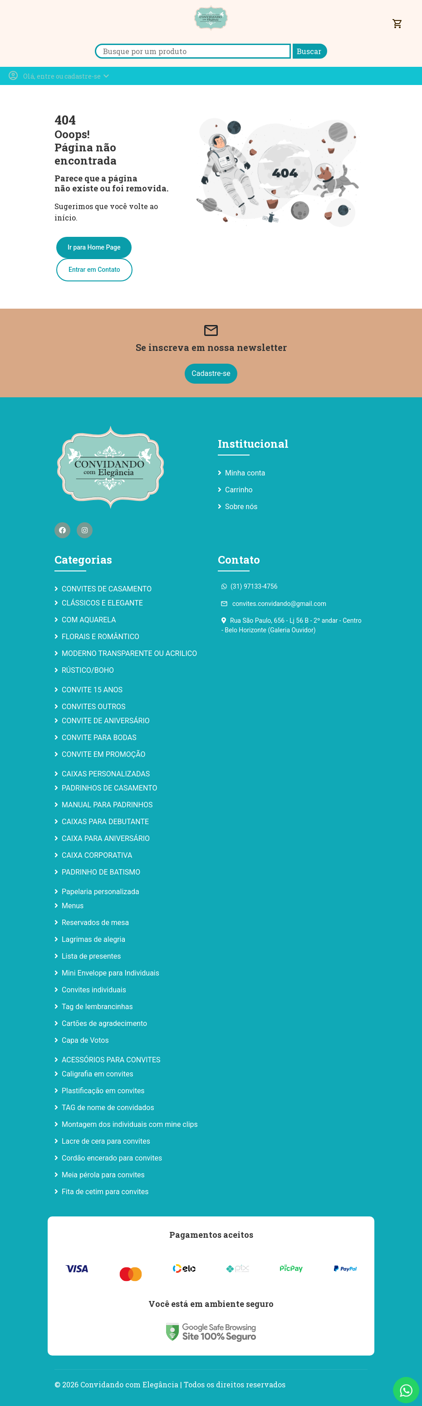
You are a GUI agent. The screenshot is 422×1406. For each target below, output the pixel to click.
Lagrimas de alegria (93, 939)
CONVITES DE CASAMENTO (107, 589)
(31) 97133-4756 (249, 586)
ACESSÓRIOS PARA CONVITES (111, 1060)
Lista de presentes (91, 956)
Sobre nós (241, 506)
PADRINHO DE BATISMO (101, 872)
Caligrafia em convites (97, 1074)
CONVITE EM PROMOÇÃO (104, 754)
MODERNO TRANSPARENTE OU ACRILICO (129, 653)
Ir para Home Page (94, 247)
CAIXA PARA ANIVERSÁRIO (106, 838)
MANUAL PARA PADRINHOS (107, 805)
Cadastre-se (210, 373)
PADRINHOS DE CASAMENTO (109, 788)
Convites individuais (94, 990)
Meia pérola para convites (103, 1175)
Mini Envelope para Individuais (110, 973)
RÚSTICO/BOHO (88, 670)
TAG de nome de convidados (108, 1107)
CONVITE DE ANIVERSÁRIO (106, 720)
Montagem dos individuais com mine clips (130, 1124)
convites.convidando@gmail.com (273, 603)
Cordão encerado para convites (112, 1158)
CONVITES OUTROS (94, 706)
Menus (72, 905)
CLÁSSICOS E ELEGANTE (102, 603)
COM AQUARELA (89, 619)
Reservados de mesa (95, 922)
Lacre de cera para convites (106, 1141)
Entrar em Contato (94, 269)
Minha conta (245, 473)
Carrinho (239, 489)
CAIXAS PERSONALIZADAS (106, 774)
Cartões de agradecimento (104, 1023)
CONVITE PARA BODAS (99, 737)
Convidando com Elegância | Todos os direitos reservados (182, 1384)
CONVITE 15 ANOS (92, 689)
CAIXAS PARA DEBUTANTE (105, 821)
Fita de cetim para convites (105, 1191)
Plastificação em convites (103, 1090)
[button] (60, 76)
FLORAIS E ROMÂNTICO (100, 636)
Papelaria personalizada (100, 891)
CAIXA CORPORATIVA (97, 855)
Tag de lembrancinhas (97, 1006)
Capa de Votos (85, 1040)
